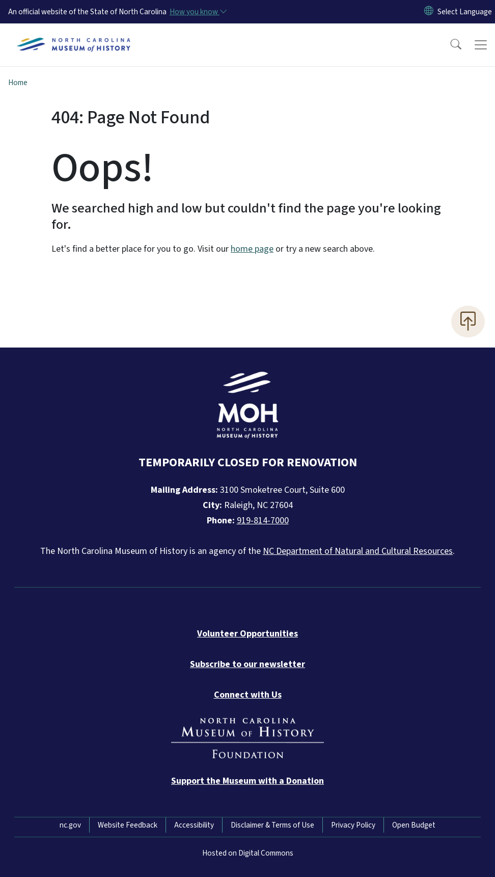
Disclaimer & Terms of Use (272, 825)
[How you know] (197, 11)
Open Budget (413, 825)
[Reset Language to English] (428, 11)
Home (18, 82)
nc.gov (70, 825)
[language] (464, 11)
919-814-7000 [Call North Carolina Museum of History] (263, 520)
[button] (449, 45)
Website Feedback (127, 825)
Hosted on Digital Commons (247, 853)
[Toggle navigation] (480, 45)
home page (252, 249)
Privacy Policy (353, 825)
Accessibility (194, 825)
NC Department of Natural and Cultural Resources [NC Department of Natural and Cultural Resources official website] (358, 551)
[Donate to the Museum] (247, 781)
